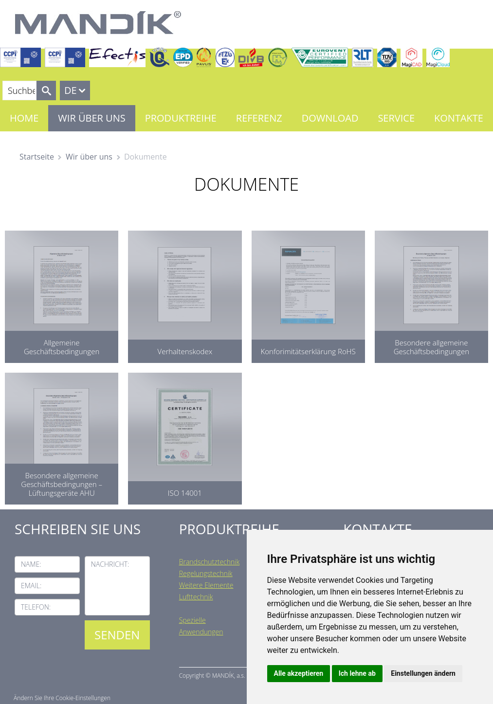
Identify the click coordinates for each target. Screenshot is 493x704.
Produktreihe (181, 118)
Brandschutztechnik (209, 561)
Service (396, 118)
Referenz (259, 118)
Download (330, 118)
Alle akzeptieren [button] (299, 673)
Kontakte (458, 118)
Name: (31, 564)
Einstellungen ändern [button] (423, 673)
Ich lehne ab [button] (357, 673)
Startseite (36, 156)
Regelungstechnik (206, 573)
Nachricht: (110, 564)
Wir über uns (91, 118)
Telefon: (36, 607)
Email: (31, 585)
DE (70, 90)
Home (24, 118)
